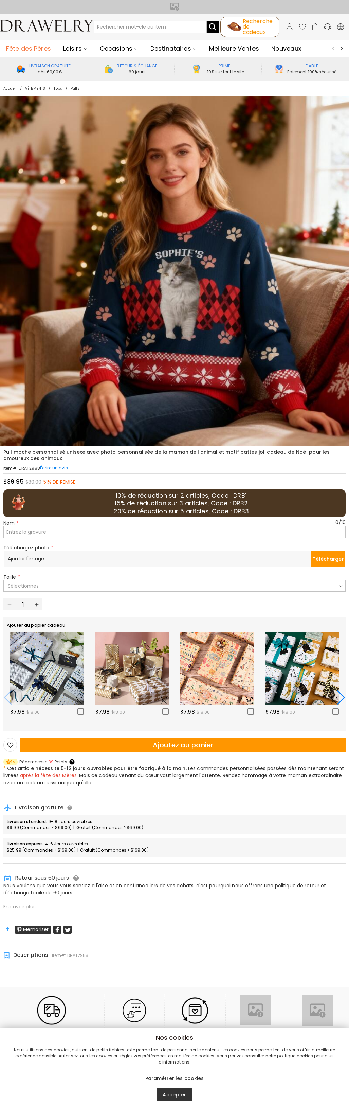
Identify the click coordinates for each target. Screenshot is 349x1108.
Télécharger (328, 559)
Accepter (174, 1094)
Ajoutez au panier (183, 745)
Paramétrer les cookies (174, 1078)
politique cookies (295, 1056)
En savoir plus (19, 906)
